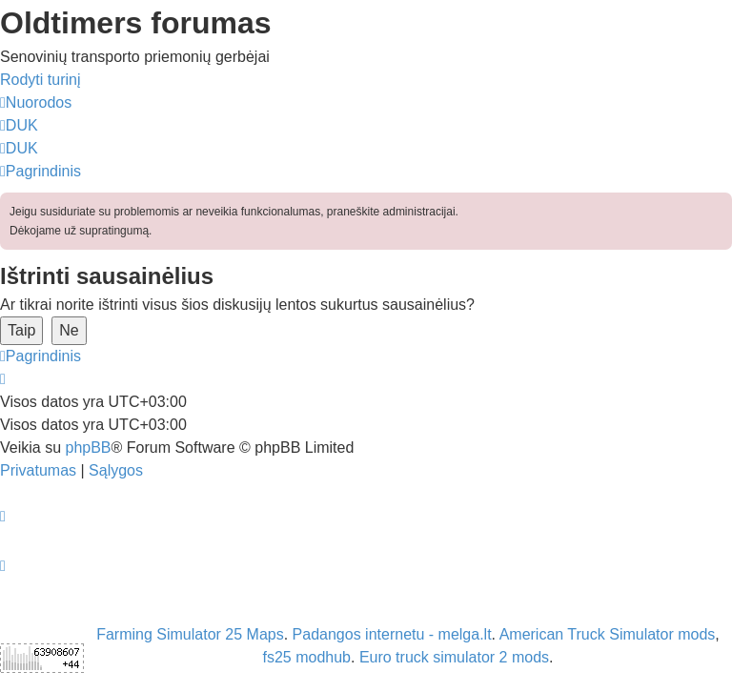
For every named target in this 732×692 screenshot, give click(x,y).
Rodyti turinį (40, 79)
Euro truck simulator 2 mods (454, 657)
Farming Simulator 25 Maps (190, 634)
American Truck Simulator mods (607, 634)
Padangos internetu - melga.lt (392, 634)
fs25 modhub (306, 657)
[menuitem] (19, 125)
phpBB (88, 447)
